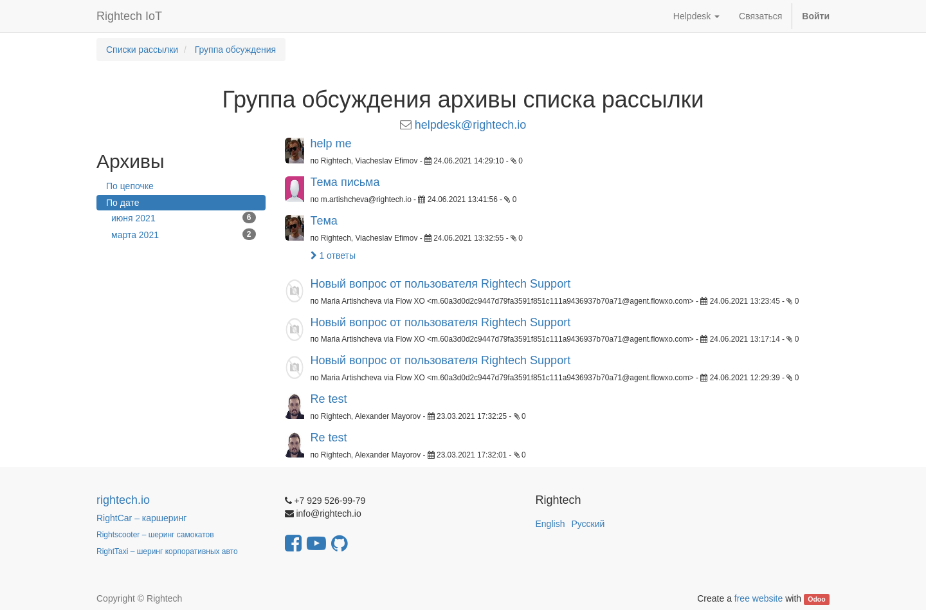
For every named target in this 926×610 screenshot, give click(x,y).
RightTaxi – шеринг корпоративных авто (167, 551)
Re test (329, 399)
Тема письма (345, 182)
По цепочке (130, 186)
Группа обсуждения (236, 49)
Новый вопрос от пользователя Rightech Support (441, 283)
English (550, 524)
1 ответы (333, 255)
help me (331, 143)
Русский (587, 524)
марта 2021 (183, 234)
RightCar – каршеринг (141, 518)
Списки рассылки (142, 49)
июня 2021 (183, 217)
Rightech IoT (129, 16)
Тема (324, 220)
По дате (122, 203)
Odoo (816, 599)
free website (758, 598)
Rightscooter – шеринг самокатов (155, 534)
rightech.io (123, 500)
